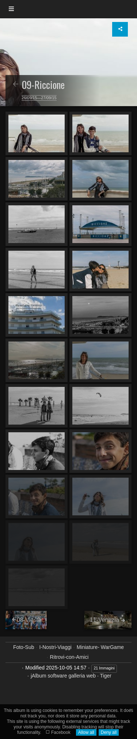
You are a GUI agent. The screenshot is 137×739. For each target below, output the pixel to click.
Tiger (105, 676)
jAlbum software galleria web (63, 676)
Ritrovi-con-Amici (69, 657)
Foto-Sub (23, 647)
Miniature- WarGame (100, 647)
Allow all (86, 732)
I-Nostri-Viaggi (55, 647)
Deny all (109, 732)
